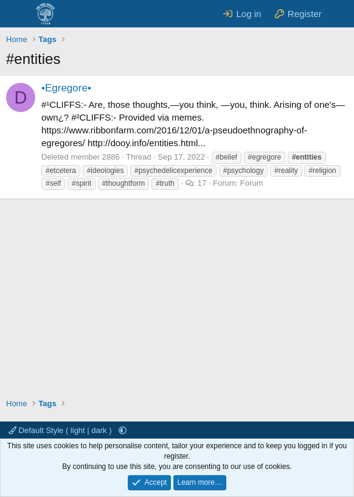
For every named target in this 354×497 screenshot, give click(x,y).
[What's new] (340, 13)
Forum (251, 183)
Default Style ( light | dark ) (61, 430)
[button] (122, 430)
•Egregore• (66, 88)
